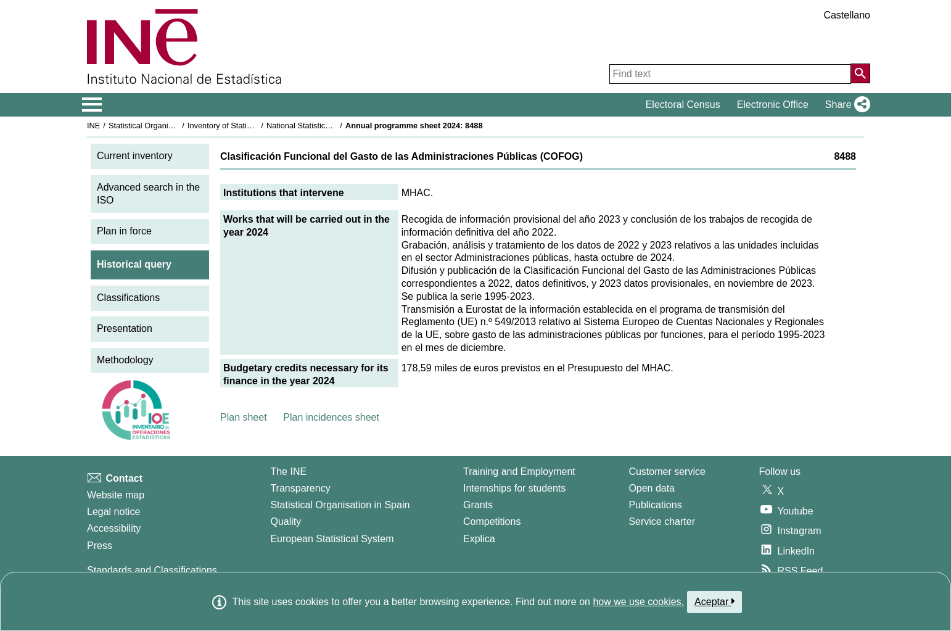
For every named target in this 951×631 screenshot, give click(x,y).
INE (93, 125)
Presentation (124, 328)
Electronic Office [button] (773, 104)
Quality (285, 521)
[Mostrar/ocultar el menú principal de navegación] (92, 105)
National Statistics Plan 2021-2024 (326, 125)
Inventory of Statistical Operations (246, 125)
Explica (479, 539)
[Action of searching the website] (860, 73)
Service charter (661, 521)
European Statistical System (331, 539)
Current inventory (135, 156)
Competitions (492, 521)
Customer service (666, 471)
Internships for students (514, 488)
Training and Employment (519, 471)
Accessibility (114, 528)
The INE (288, 471)
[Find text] (730, 74)
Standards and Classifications (152, 570)
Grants (478, 505)
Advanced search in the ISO (148, 193)
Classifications (128, 297)
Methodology (125, 360)
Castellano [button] (846, 15)
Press (99, 545)
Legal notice (113, 511)
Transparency (300, 488)
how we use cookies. (638, 601)
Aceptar (714, 601)
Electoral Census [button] (683, 104)
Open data (651, 488)
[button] (845, 105)
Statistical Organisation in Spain (164, 125)
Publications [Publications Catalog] (654, 505)
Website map (115, 495)
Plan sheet (243, 417)
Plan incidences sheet (331, 417)
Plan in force (124, 231)
